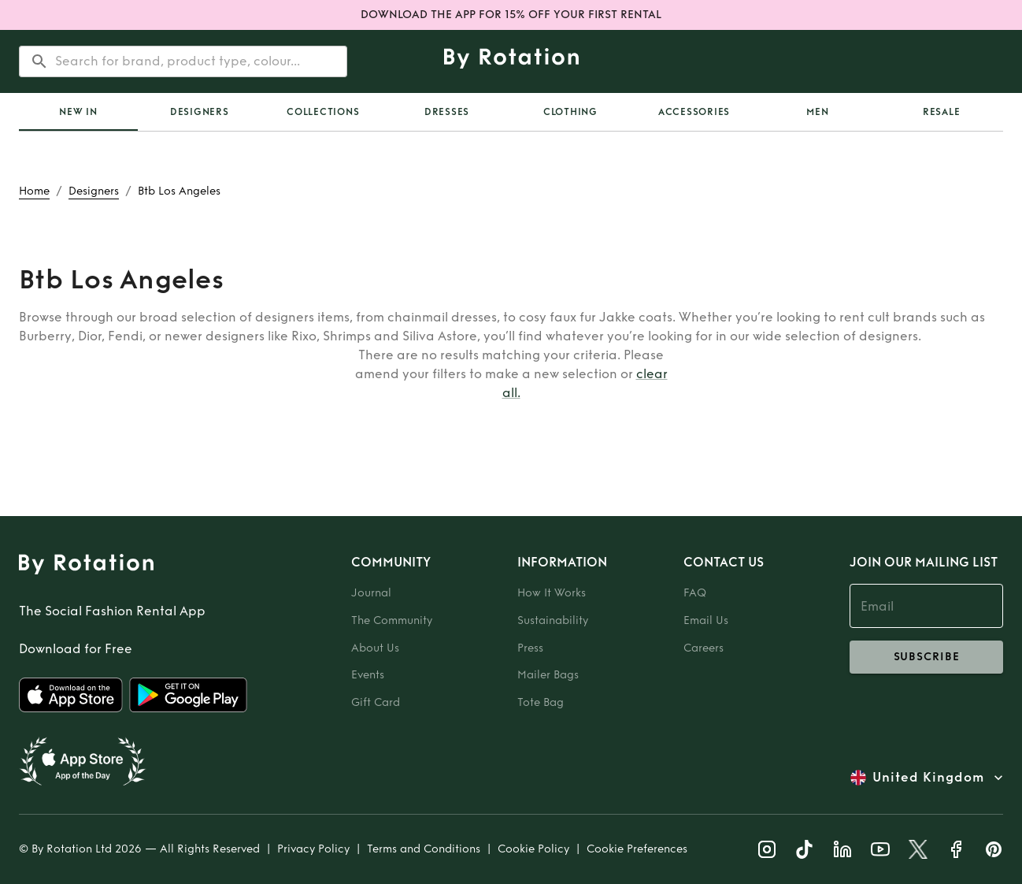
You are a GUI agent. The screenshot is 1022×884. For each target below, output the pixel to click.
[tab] (78, 112)
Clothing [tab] (570, 111)
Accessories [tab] (694, 111)
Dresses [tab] (446, 111)
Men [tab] (817, 111)
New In (78, 111)
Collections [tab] (323, 111)
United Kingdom (928, 778)
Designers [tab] (199, 111)
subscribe (926, 657)
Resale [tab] (942, 111)
